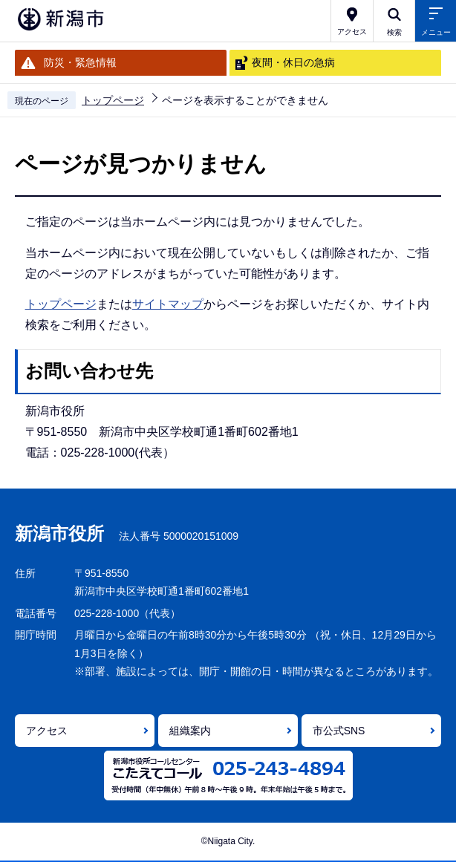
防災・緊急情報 (80, 62)
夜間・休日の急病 (293, 62)
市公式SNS (339, 731)
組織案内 (190, 731)
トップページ (113, 100)
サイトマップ (167, 304)
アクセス (47, 731)
